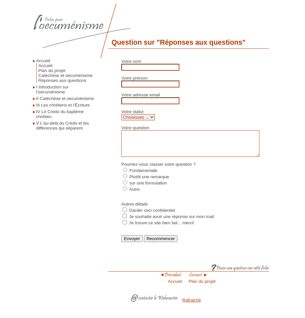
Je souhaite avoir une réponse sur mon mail (171, 221)
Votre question (135, 127)
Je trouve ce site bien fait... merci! (161, 227)
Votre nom (131, 61)
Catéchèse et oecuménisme (65, 75)
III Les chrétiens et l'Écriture (63, 105)
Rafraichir (191, 305)
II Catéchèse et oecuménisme (65, 98)
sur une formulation (148, 187)
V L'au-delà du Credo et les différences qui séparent (62, 126)
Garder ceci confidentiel (152, 215)
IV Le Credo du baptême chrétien (60, 114)
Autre (134, 194)
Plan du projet (51, 70)
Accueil (43, 60)
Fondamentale (143, 175)
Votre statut (132, 111)
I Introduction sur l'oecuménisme (52, 89)
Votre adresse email (140, 94)
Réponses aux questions (62, 80)
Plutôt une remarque (149, 181)
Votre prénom (134, 78)
